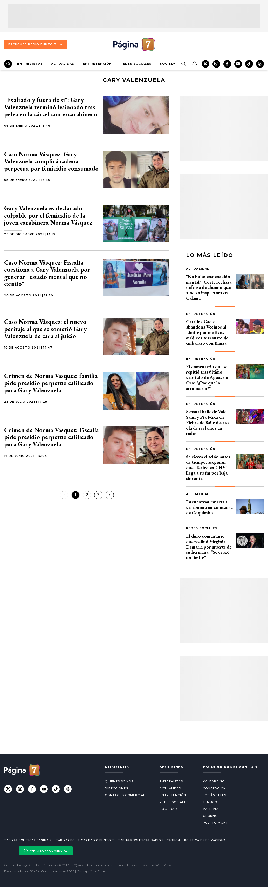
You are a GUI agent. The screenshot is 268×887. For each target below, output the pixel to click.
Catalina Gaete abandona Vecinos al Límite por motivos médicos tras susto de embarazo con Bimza (207, 332)
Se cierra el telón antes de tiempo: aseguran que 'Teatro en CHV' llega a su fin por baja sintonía (208, 467)
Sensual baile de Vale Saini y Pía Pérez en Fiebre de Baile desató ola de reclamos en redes (207, 422)
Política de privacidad (204, 840)
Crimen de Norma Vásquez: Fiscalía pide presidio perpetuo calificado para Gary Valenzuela (51, 437)
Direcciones (116, 788)
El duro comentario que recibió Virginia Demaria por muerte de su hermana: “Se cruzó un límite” (208, 547)
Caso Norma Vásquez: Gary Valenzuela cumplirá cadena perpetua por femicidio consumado (51, 161)
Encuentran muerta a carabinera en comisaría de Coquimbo (209, 507)
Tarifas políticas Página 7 (28, 840)
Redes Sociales (136, 63)
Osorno (210, 816)
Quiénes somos (119, 781)
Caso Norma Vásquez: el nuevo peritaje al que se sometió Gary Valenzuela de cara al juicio (45, 329)
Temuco (210, 802)
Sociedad (169, 63)
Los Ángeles (214, 795)
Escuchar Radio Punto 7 (35, 44)
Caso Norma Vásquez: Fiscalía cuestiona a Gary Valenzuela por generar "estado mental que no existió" (47, 273)
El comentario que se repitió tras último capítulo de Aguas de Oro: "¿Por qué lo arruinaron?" (207, 377)
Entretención (97, 63)
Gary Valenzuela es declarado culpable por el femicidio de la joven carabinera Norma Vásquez (48, 215)
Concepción (214, 788)
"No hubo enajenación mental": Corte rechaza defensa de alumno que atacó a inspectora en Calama (208, 287)
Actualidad (62, 63)
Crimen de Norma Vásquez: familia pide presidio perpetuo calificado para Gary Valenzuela (51, 383)
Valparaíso (214, 781)
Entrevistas (30, 63)
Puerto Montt (216, 822)
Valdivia (211, 809)
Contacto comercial (125, 795)
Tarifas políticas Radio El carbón (149, 840)
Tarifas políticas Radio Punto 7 (85, 840)
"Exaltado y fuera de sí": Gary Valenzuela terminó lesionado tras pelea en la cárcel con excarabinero (50, 107)
